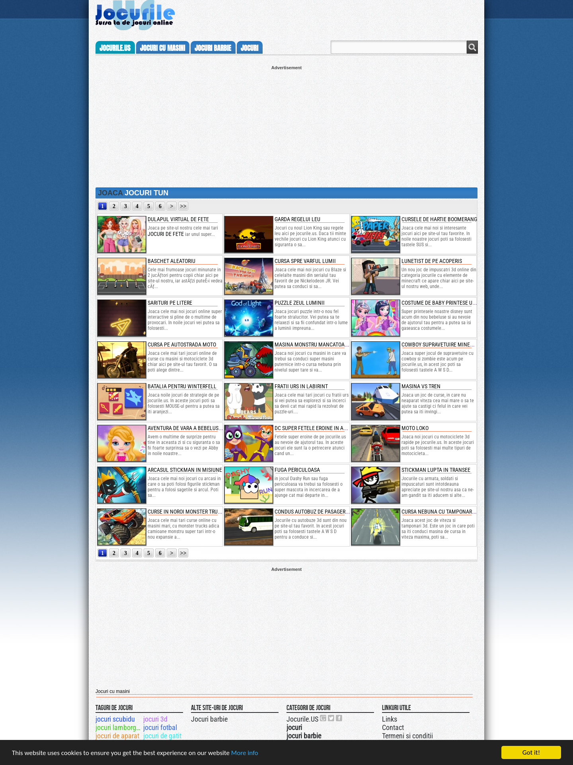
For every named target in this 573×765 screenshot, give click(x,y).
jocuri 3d (155, 719)
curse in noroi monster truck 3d (189, 511)
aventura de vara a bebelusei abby (192, 428)
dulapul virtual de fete (178, 219)
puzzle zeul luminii (300, 303)
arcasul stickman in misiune (185, 470)
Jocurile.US (302, 719)
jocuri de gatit (162, 736)
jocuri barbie (213, 48)
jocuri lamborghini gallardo (119, 727)
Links (389, 719)
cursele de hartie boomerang (439, 219)
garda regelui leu (297, 219)
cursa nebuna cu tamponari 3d (441, 511)
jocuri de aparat (117, 736)
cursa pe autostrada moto (182, 344)
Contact (393, 727)
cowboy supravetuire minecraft (443, 344)
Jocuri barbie (209, 719)
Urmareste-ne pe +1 (323, 718)
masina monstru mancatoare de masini (325, 344)
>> (183, 206)
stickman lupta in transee (435, 470)
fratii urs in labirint (301, 386)
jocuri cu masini (162, 48)
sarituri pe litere (170, 303)
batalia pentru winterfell (182, 386)
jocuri (249, 48)
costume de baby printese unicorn (445, 303)
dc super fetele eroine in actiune (318, 428)
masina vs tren (420, 386)
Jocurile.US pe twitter (331, 718)
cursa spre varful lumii (305, 261)
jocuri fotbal (160, 727)
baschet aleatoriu (171, 261)
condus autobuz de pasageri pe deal (321, 511)
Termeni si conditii (407, 736)
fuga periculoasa (297, 470)
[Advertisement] (286, 125)
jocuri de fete (166, 234)
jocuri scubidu (115, 719)
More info (244, 753)
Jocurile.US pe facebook (339, 718)
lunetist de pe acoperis (431, 261)
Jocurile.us (115, 48)
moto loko (415, 428)
